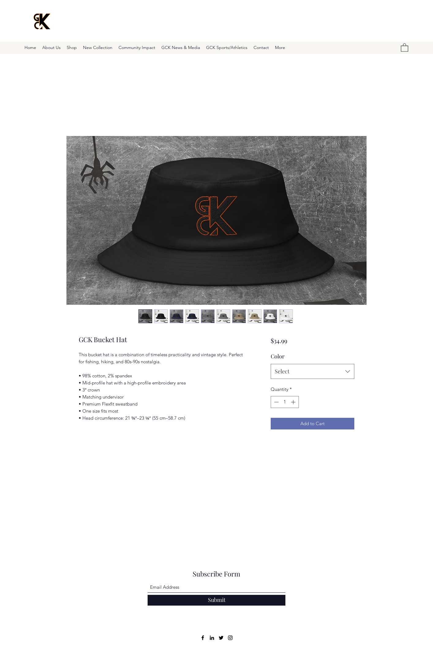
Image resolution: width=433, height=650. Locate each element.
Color (277, 356)
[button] (404, 47)
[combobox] (312, 371)
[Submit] (216, 600)
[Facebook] (203, 638)
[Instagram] (230, 638)
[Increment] (294, 402)
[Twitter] (221, 638)
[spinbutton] (285, 402)
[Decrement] (276, 402)
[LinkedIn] (212, 638)
